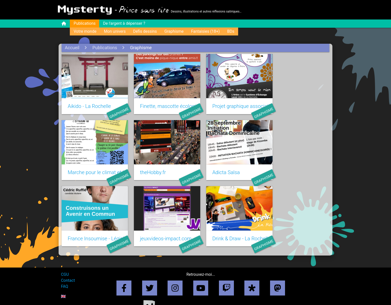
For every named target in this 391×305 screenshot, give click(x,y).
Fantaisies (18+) (206, 31)
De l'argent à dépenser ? (125, 23)
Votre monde (85, 31)
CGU (66, 266)
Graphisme (174, 31)
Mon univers (115, 31)
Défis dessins (146, 31)
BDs (231, 31)
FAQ (65, 278)
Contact (69, 272)
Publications (85, 23)
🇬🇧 (64, 288)
